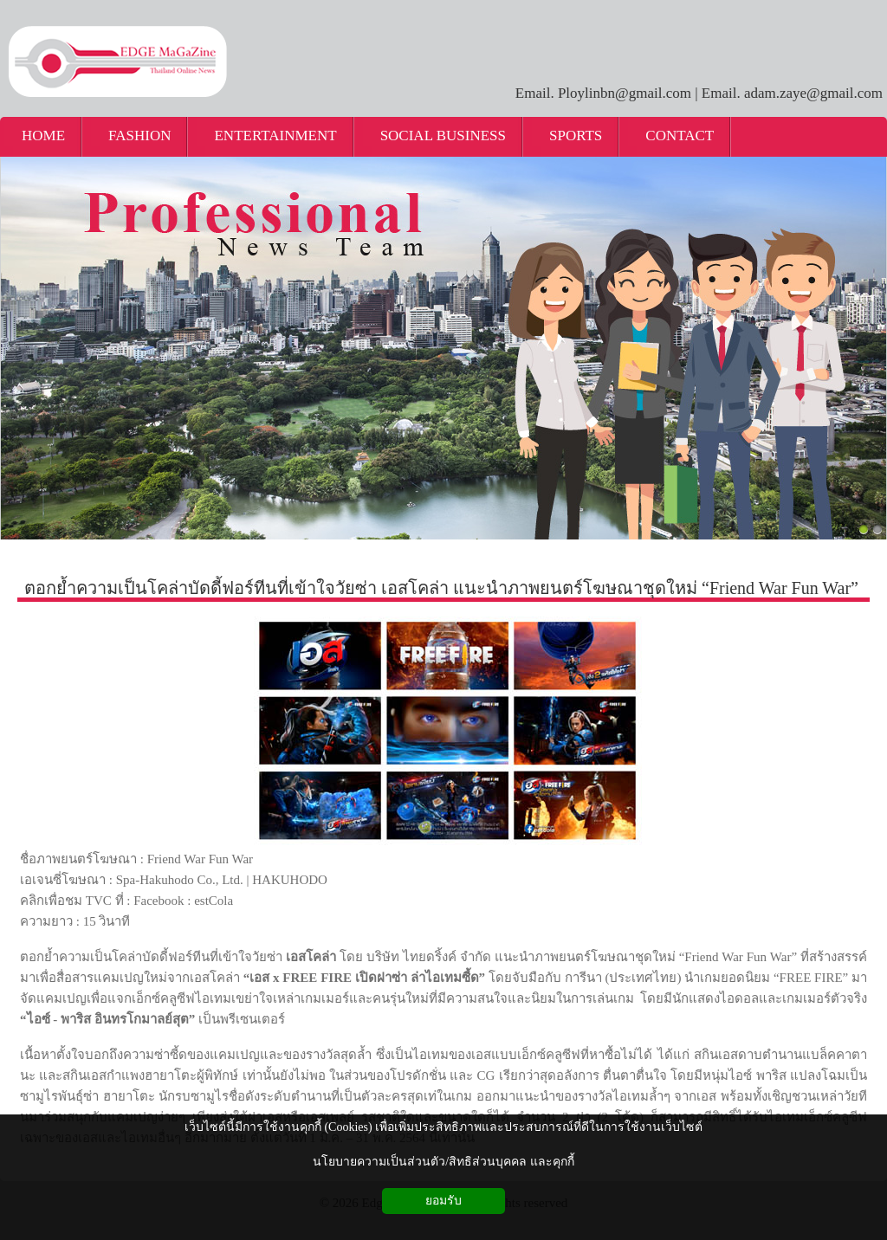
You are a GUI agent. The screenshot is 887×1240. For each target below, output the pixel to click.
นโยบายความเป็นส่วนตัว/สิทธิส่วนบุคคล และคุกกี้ (443, 1161)
